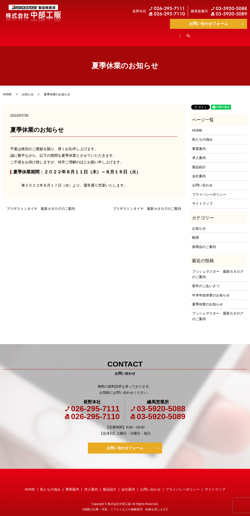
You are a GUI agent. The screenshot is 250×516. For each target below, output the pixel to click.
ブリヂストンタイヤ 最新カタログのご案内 (41, 204)
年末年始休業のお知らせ (211, 290)
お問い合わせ (202, 180)
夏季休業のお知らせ (207, 300)
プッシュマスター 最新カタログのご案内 (217, 269)
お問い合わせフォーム (208, 24)
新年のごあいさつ (205, 281)
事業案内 (103, 34)
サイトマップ (202, 199)
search (223, 34)
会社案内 (195, 34)
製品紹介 (164, 34)
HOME (36, 34)
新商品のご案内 (204, 242)
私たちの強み (68, 34)
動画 (195, 233)
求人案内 (133, 34)
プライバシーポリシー (209, 190)
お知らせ (28, 89)
